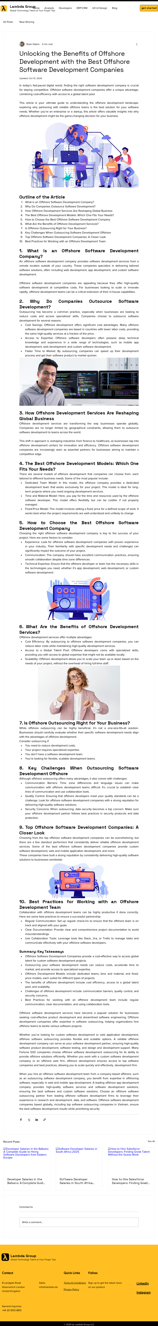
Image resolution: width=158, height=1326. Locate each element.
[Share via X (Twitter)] (28, 1119)
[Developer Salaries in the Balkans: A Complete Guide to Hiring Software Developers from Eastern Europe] (26, 1160)
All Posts (8, 21)
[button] (149, 8)
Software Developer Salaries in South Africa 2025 (76, 1181)
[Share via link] (44, 1119)
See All (151, 1141)
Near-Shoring (26, 21)
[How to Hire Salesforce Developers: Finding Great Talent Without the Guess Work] (131, 1160)
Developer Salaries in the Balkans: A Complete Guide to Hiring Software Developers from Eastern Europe (26, 1181)
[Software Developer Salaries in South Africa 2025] (79, 1160)
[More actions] (137, 44)
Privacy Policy (71, 1289)
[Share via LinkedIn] (36, 1119)
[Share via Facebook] (20, 1119)
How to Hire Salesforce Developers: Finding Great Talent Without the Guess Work (130, 1181)
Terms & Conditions (75, 1282)
